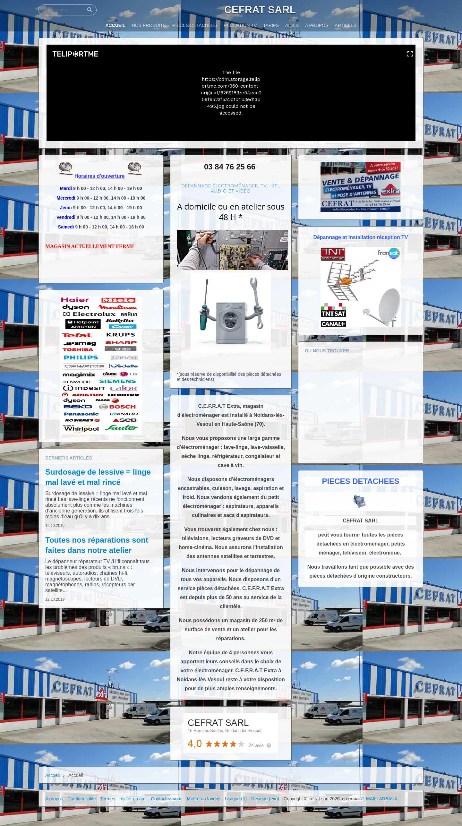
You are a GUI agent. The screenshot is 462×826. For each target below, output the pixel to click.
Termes (107, 798)
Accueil (52, 775)
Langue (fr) (236, 798)
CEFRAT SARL (260, 9)
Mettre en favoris (203, 798)
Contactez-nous (167, 798)
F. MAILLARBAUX (379, 798)
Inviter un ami (133, 798)
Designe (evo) (265, 798)
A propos (54, 798)
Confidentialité (81, 798)
